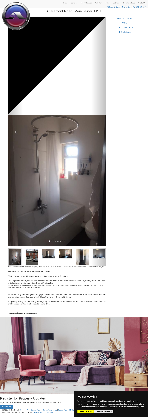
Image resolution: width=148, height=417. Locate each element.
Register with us (129, 3)
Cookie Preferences (50, 410)
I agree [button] (81, 411)
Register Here (6, 407)
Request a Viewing (125, 18)
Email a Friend (125, 32)
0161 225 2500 (139, 7)
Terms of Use (24, 410)
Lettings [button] (116, 3)
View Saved (127, 7)
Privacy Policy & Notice (66, 410)
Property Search (114, 7)
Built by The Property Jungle (44, 412)
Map (124, 23)
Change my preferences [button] (103, 411)
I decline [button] (89, 411)
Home (65, 3)
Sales (107, 3)
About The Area (86, 3)
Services (74, 3)
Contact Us (142, 3)
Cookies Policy (36, 410)
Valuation (98, 3)
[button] (15, 131)
